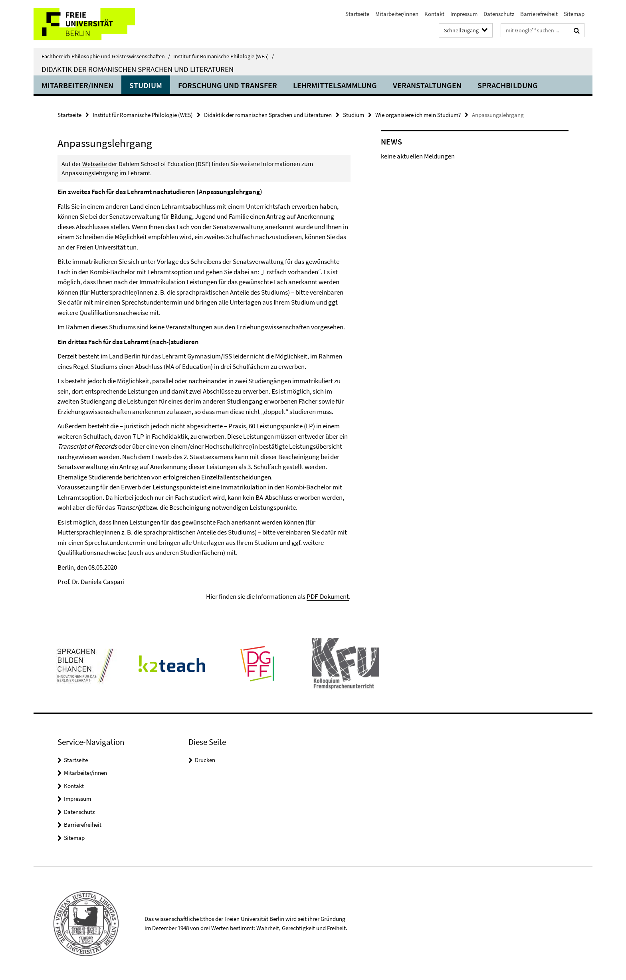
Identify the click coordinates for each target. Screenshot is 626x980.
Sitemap (574, 14)
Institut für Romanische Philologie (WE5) (223, 56)
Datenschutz (498, 14)
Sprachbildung (507, 85)
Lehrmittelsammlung (335, 85)
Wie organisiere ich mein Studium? (418, 115)
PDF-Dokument (328, 596)
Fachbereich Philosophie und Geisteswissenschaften (106, 56)
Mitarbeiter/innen (396, 14)
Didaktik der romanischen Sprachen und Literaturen (138, 69)
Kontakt (434, 14)
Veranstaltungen (427, 85)
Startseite (357, 14)
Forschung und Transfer (227, 85)
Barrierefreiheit (539, 14)
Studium (145, 85)
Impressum (463, 14)
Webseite (94, 164)
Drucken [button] (205, 760)
